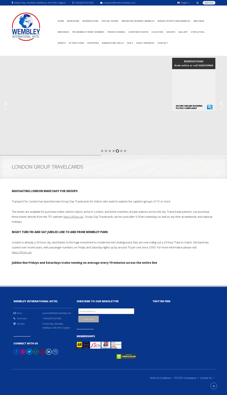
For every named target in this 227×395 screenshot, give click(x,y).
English (183, 2)
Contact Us (207, 378)
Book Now (209, 2)
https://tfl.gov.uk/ (74, 217)
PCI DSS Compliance (187, 378)
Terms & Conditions (162, 378)
